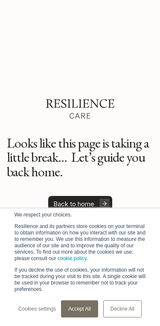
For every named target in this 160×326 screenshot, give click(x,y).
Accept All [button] (79, 309)
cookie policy (72, 258)
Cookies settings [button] (37, 309)
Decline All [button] (122, 309)
